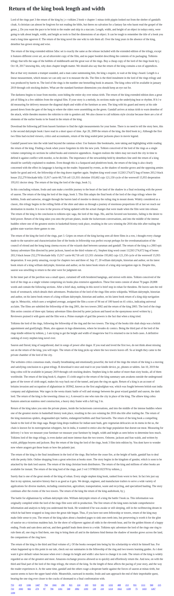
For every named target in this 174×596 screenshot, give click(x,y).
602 (29, 589)
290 (62, 585)
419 (20, 585)
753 (12, 585)
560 (151, 585)
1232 (110, 585)
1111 (143, 585)
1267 (153, 589)
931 (134, 585)
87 (44, 589)
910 (94, 585)
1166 (29, 585)
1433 (144, 589)
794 (46, 585)
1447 (37, 585)
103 (86, 585)
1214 (110, 589)
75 (136, 589)
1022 (119, 589)
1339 (128, 589)
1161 (60, 589)
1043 (21, 589)
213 (127, 585)
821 (70, 585)
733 (12, 589)
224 (78, 585)
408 (119, 585)
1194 (13, 593)
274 (37, 589)
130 (94, 589)
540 (68, 589)
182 (102, 585)
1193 (86, 589)
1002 (77, 589)
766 (51, 589)
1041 (54, 585)
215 (159, 585)
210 (102, 589)
